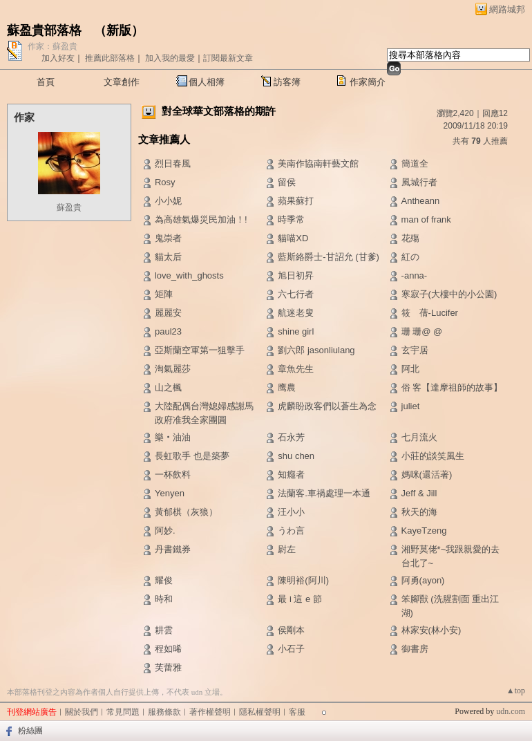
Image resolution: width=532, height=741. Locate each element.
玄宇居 (414, 350)
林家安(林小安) (431, 630)
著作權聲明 (210, 712)
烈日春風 (173, 163)
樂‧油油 (173, 437)
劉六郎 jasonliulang (316, 350)
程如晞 (168, 649)
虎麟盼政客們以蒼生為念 (327, 406)
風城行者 (419, 182)
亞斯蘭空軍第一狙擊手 (200, 350)
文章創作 (122, 82)
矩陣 (164, 294)
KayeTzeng (424, 530)
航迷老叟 (296, 313)
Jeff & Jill (419, 493)
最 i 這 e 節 (300, 599)
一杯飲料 (173, 474)
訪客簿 (287, 82)
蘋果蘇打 (296, 201)
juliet (410, 406)
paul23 (168, 331)
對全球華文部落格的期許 (219, 111)
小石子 (291, 649)
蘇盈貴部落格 (44, 30)
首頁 (46, 82)
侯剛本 (291, 630)
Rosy (165, 182)
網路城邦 (507, 9)
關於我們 (81, 712)
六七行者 (296, 294)
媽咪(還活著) (427, 474)
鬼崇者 (168, 238)
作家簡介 (368, 82)
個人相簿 (207, 82)
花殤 (410, 238)
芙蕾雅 (168, 667)
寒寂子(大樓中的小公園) (449, 294)
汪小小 (291, 512)
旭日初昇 (296, 275)
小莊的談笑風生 (432, 456)
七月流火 (419, 437)
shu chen (296, 456)
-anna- (414, 275)
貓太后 (168, 257)
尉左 (287, 549)
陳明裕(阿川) (303, 580)
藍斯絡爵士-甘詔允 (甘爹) (328, 257)
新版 (118, 30)
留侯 (287, 182)
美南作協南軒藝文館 (318, 163)
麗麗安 (168, 313)
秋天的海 (419, 512)
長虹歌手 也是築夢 (192, 456)
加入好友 (58, 58)
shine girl (296, 331)
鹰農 (287, 387)
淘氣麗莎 (173, 369)
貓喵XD (293, 238)
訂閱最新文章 (228, 58)
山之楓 (168, 387)
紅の (410, 257)
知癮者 (291, 474)
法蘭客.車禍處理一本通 (324, 493)
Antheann (420, 201)
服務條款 (164, 712)
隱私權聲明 (260, 712)
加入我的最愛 (170, 58)
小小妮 (168, 201)
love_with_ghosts (189, 275)
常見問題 (123, 712)
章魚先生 (296, 369)
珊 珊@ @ (427, 331)
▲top (515, 690)
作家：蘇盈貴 (52, 46)
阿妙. (165, 530)
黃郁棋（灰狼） (186, 512)
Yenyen (169, 493)
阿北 (410, 369)
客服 (297, 712)
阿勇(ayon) (423, 580)
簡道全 (414, 163)
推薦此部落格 (110, 58)
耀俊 (164, 580)
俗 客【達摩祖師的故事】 (452, 387)
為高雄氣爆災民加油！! (201, 219)
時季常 (291, 219)
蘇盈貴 (69, 207)
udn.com (510, 711)
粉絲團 (30, 730)
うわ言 (291, 530)
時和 (164, 599)
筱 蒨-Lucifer (429, 313)
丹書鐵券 (173, 549)
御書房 (414, 649)
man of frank (426, 219)
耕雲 (164, 630)
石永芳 (291, 437)
